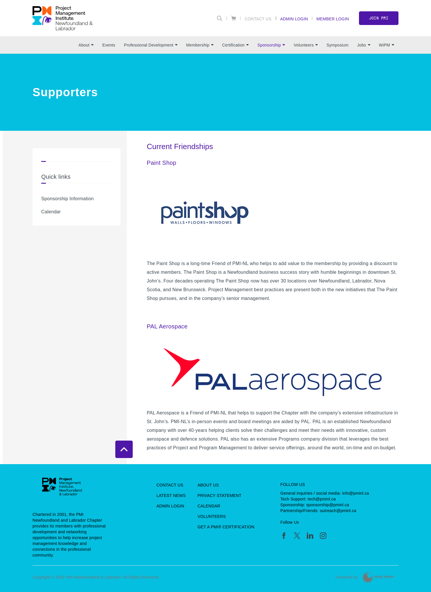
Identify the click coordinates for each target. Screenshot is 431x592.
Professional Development (150, 45)
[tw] (297, 535)
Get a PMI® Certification (225, 527)
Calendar (51, 211)
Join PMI (378, 18)
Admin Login (294, 19)
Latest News (171, 495)
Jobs (363, 45)
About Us (208, 485)
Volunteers (306, 45)
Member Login (332, 19)
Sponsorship (271, 45)
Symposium (337, 45)
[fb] (284, 535)
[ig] (323, 535)
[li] (310, 535)
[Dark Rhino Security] (378, 577)
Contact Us (258, 19)
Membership (199, 45)
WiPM (386, 45)
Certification (235, 45)
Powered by (346, 577)
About (86, 45)
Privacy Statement (219, 495)
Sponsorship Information (67, 198)
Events (108, 45)
